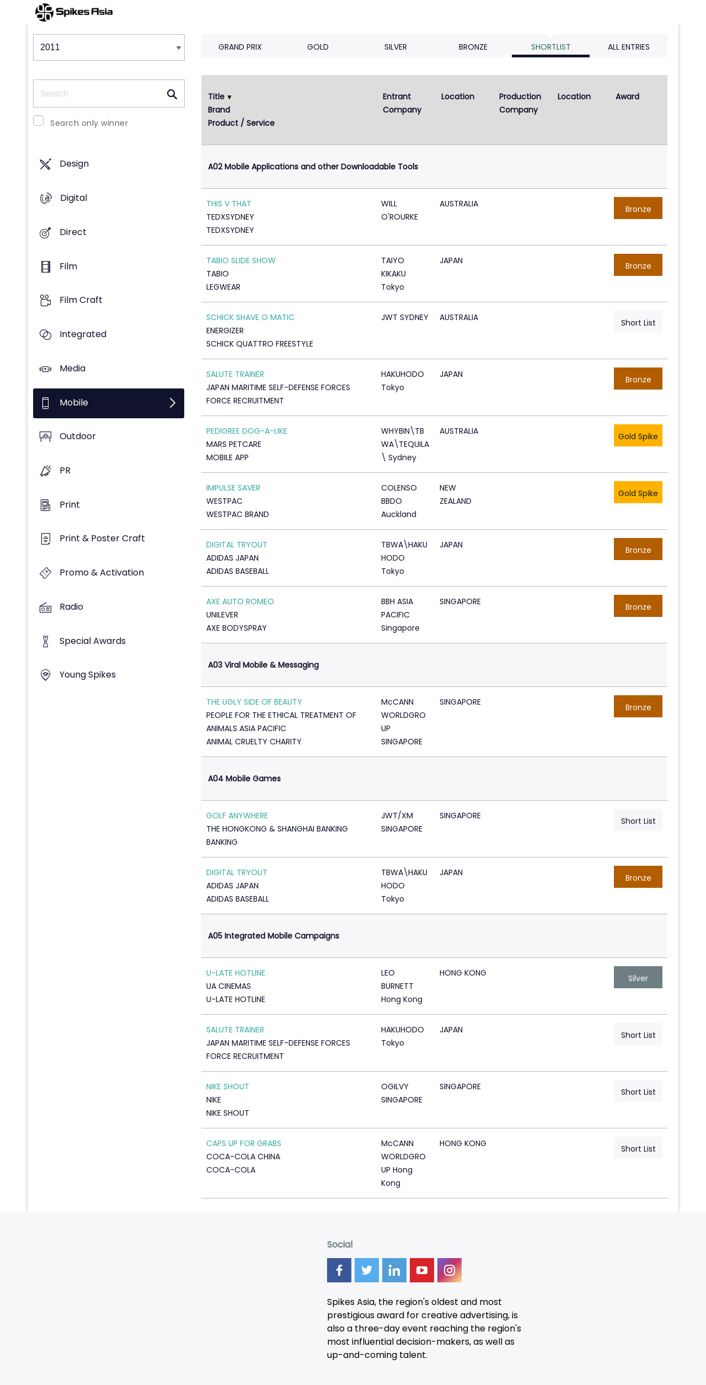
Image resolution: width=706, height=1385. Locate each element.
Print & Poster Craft (102, 538)
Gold (318, 46)
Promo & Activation (102, 573)
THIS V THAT (229, 203)
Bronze (473, 46)
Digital (73, 198)
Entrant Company (402, 103)
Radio (71, 606)
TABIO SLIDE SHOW (241, 260)
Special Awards (93, 641)
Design (74, 164)
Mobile (74, 402)
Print (70, 504)
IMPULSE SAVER (233, 487)
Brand (219, 109)
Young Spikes (88, 675)
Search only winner (89, 123)
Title (216, 96)
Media (72, 368)
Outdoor (78, 436)
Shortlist (551, 46)
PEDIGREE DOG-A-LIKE (246, 430)
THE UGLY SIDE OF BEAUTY (254, 701)
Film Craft (81, 300)
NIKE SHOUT (227, 1086)
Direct (73, 232)
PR (65, 470)
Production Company (521, 103)
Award (627, 96)
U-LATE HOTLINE (235, 972)
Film (68, 266)
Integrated (83, 334)
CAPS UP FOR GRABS (243, 1143)
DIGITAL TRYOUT (237, 544)
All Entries (629, 46)
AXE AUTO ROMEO (240, 601)
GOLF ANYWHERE (237, 815)
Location (457, 96)
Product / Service (241, 123)
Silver (395, 46)
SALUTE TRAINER (235, 374)
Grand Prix (240, 46)
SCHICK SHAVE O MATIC (250, 317)
